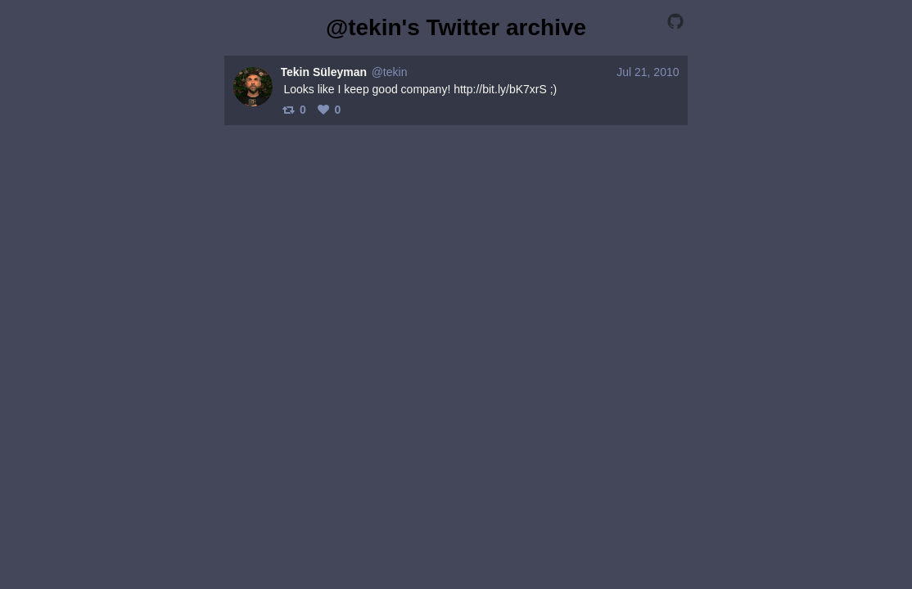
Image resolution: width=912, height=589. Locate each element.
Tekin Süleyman (324, 72)
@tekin (390, 72)
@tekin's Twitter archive (456, 27)
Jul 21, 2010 (647, 72)
